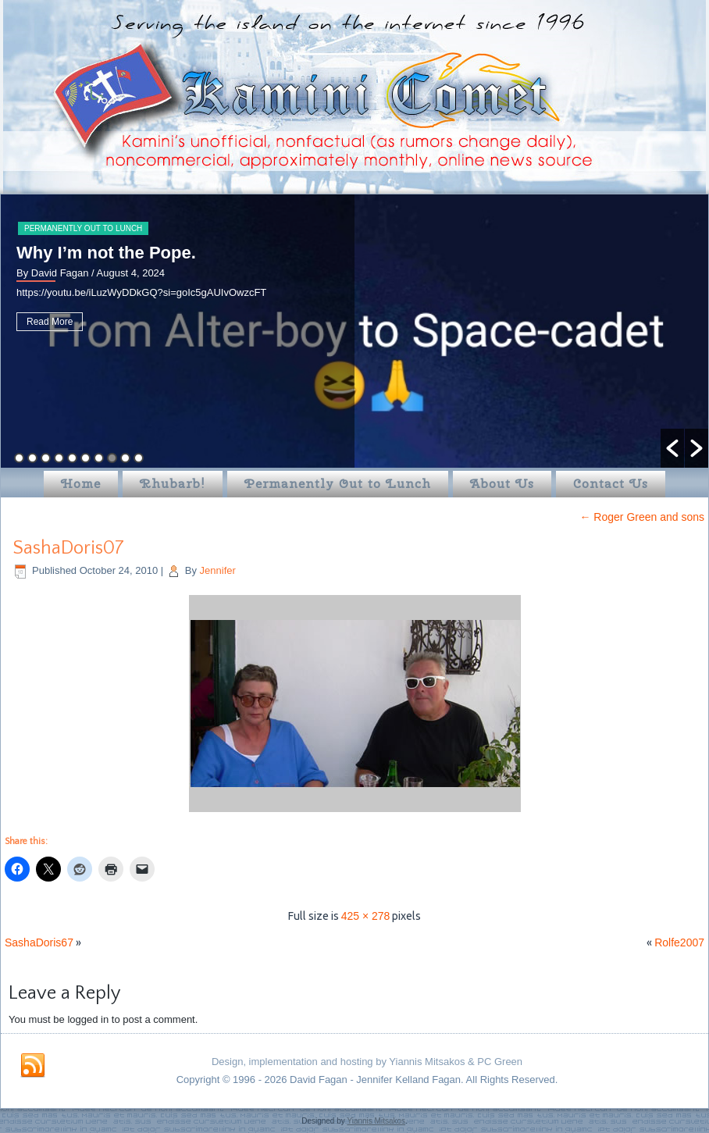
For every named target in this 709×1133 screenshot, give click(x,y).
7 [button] (99, 458)
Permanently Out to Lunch (83, 228)
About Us (502, 484)
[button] (672, 448)
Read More (50, 321)
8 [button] (112, 458)
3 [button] (46, 458)
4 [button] (59, 458)
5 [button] (72, 458)
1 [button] (19, 458)
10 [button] (139, 458)
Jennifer (218, 570)
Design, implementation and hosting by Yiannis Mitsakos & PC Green (367, 1061)
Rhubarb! (172, 484)
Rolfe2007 (679, 942)
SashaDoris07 (68, 548)
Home (81, 484)
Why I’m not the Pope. (106, 252)
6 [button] (85, 458)
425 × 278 (365, 916)
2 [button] (32, 458)
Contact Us (610, 484)
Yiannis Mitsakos (376, 1121)
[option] (354, 331)
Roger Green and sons (641, 517)
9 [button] (125, 458)
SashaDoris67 (39, 942)
